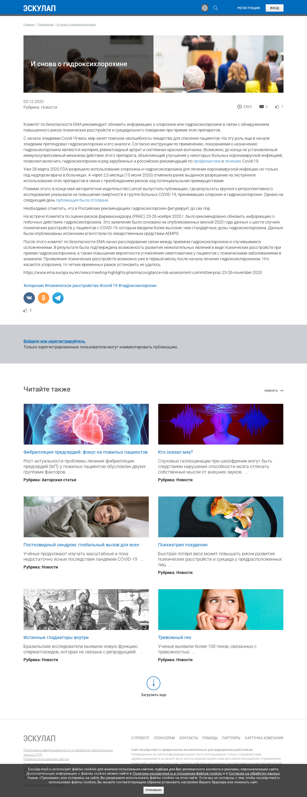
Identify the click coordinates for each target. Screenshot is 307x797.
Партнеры (231, 738)
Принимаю (153, 790)
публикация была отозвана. (82, 200)
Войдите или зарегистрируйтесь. (54, 341)
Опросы (183, 8)
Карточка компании (264, 738)
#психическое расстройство (72, 285)
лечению (233, 161)
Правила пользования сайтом (46, 759)
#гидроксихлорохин (137, 285)
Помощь (210, 738)
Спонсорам (164, 738)
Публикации (154, 8)
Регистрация (248, 8)
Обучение (95, 8)
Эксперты (123, 8)
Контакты (189, 738)
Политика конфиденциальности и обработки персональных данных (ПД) (68, 752)
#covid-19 (108, 285)
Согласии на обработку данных (254, 773)
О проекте (140, 738)
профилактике (207, 161)
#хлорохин (33, 285)
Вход (274, 8)
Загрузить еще (153, 695)
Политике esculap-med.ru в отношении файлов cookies (177, 773)
